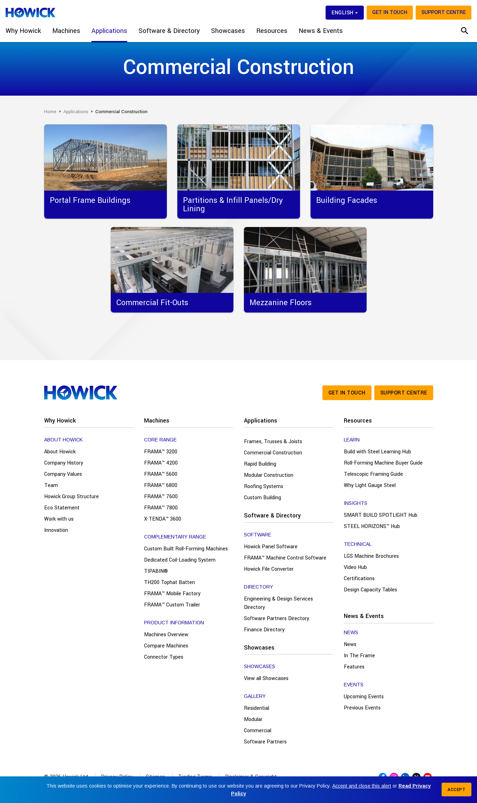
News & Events (364, 616)
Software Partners (265, 742)
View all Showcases (266, 678)
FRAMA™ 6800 (160, 485)
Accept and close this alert (361, 786)
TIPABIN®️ (156, 571)
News (350, 644)
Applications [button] (109, 30)
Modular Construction (268, 475)
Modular (253, 719)
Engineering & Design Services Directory (278, 603)
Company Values (63, 474)
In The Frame (359, 655)
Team (51, 485)
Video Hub (355, 567)
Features (354, 667)
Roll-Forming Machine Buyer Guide (383, 463)
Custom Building (262, 497)
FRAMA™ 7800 (161, 508)
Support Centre (443, 12)
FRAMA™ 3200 (160, 451)
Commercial (257, 730)
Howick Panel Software (271, 546)
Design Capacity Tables (370, 589)
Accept (456, 790)
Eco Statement (62, 508)
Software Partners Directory (276, 618)
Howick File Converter (269, 569)
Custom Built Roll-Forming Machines (186, 549)
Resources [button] (271, 30)
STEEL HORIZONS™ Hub (372, 526)
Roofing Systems (263, 486)
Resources (358, 421)
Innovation (56, 530)
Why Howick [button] (23, 30)
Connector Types (163, 657)
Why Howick (60, 421)
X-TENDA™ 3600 (162, 519)
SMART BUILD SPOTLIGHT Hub (380, 515)
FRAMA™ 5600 (160, 474)
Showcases (259, 648)
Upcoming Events (364, 696)
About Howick (60, 451)
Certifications (359, 578)
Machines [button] (66, 30)
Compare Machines (166, 646)
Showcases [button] (228, 30)
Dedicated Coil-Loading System (180, 560)
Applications (260, 421)
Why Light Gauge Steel (370, 485)
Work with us (59, 519)
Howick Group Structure (71, 496)
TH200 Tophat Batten (169, 582)
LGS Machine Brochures (371, 556)
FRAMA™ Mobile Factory (172, 593)
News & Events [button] (321, 30)
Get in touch (389, 12)
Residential (256, 708)
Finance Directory (264, 629)
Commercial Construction (273, 453)
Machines (156, 421)
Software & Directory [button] (169, 30)
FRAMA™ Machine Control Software (285, 558)
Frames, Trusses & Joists (273, 441)
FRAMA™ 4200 (161, 463)
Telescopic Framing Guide (373, 474)
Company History (63, 463)
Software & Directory (272, 516)
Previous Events (362, 708)
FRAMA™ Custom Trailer (172, 605)
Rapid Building (260, 464)
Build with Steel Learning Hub (377, 451)
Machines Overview (166, 634)
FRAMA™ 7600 (161, 496)
